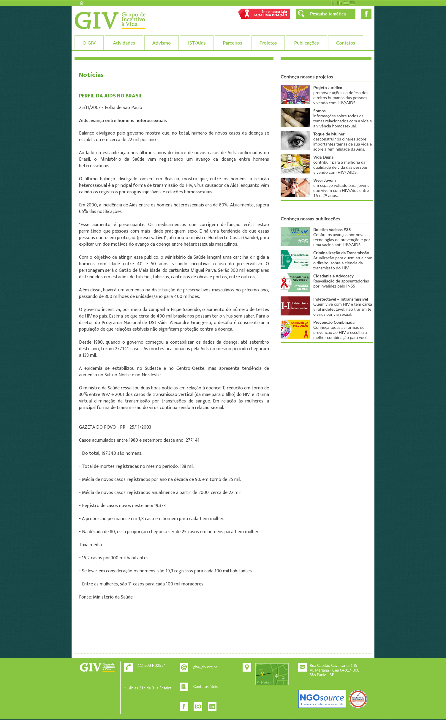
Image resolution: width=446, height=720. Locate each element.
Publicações (306, 42)
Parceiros (232, 42)
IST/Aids (196, 42)
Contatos (345, 42)
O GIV (89, 42)
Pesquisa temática (328, 13)
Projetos (268, 42)
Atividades (124, 42)
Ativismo (161, 42)
